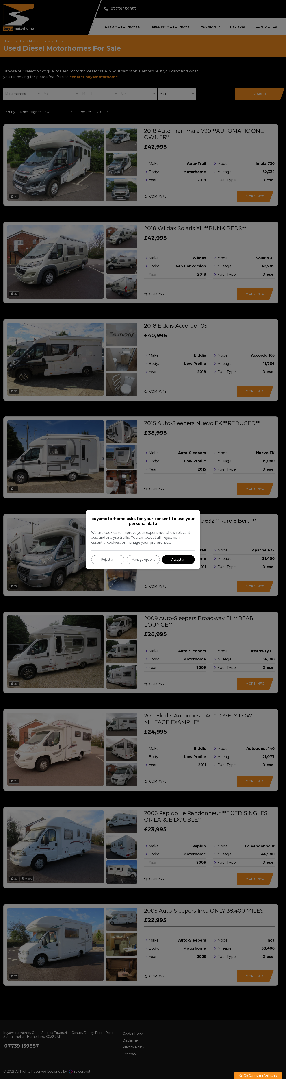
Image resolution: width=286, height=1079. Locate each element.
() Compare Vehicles (258, 1075)
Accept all (178, 559)
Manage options (143, 559)
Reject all (107, 559)
